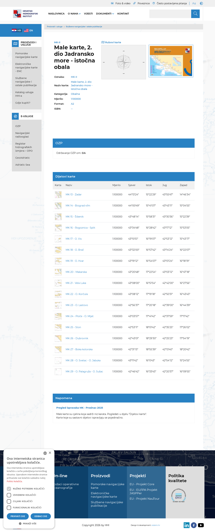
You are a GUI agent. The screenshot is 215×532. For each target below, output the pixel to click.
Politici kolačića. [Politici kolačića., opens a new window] (15, 481)
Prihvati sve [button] (18, 516)
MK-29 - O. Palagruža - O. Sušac (84, 371)
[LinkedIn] (186, 525)
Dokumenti (104, 13)
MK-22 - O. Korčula (77, 294)
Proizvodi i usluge (54, 27)
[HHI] (27, 14)
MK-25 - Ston (73, 327)
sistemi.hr (156, 525)
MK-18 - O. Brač (75, 249)
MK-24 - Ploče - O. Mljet (80, 316)
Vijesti (88, 13)
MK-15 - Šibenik (75, 216)
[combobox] (45, 453)
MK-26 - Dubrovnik (77, 338)
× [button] (49, 453)
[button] (29, 523)
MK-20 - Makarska (76, 271)
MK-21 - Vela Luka (76, 283)
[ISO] (177, 497)
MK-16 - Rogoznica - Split (80, 227)
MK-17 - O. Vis (74, 238)
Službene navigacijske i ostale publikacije (84, 27)
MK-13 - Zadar (74, 194)
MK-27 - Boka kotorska (79, 349)
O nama (73, 13)
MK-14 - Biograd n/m (78, 205)
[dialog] (28, 489)
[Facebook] (193, 525)
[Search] (174, 14)
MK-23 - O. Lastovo (77, 305)
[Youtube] (200, 525)
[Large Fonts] (194, 3)
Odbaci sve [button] (40, 516)
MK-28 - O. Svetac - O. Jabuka (83, 360)
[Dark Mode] (200, 3)
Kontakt (123, 13)
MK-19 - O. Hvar (75, 260)
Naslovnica (56, 13)
